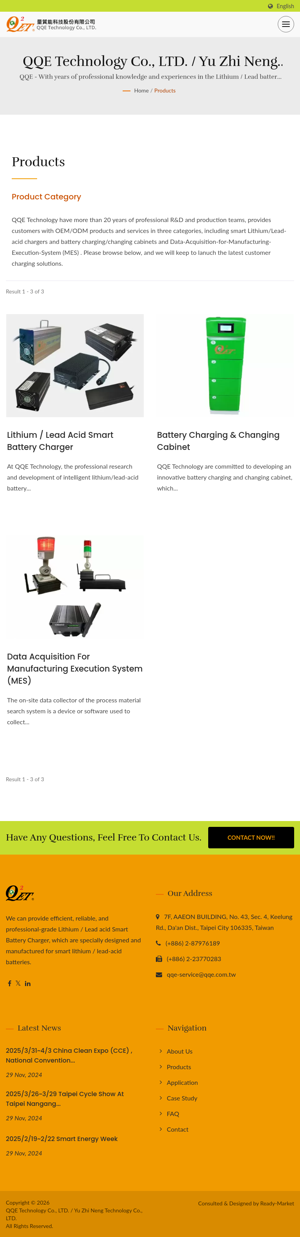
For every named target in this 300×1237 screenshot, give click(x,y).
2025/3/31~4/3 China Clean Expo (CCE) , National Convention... (69, 1055)
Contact (177, 1128)
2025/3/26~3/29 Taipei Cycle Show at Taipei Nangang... (65, 1098)
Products (164, 90)
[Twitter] (18, 983)
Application (182, 1082)
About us (180, 1050)
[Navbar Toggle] (286, 24)
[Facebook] (9, 983)
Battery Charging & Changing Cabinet (218, 441)
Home (141, 90)
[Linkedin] (27, 983)
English (285, 6)
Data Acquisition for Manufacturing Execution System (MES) (75, 668)
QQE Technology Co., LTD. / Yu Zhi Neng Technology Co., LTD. (74, 1213)
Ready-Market (277, 1202)
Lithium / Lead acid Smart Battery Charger (60, 441)
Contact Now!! (251, 837)
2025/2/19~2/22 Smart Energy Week (62, 1138)
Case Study (182, 1097)
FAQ (173, 1113)
